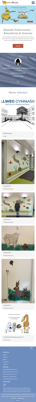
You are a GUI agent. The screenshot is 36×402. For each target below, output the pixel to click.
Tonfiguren (6, 362)
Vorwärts (30, 69)
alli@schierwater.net (12, 369)
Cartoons (5, 357)
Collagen (5, 364)
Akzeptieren (18, 400)
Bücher (5, 354)
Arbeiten (18, 46)
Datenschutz (13, 376)
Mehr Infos (30, 21)
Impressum (6, 376)
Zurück (5, 69)
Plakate (5, 359)
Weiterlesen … (21, 398)
